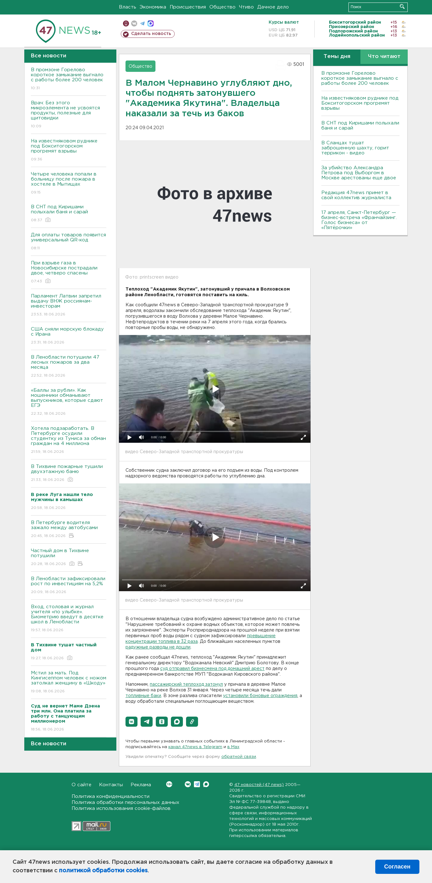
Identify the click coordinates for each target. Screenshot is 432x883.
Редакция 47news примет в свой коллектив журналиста (356, 195)
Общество (222, 7)
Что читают (384, 56)
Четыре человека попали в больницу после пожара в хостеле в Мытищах (68, 183)
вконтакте (134, 23)
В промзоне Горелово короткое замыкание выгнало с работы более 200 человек (68, 79)
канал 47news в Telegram (195, 747)
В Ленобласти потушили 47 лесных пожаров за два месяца (68, 366)
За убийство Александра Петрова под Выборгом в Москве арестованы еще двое (358, 173)
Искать (402, 6)
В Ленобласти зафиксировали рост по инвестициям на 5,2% (68, 586)
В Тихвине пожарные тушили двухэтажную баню (68, 473)
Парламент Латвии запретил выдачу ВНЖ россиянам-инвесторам (68, 305)
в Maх (233, 747)
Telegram (197, 784)
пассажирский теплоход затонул (186, 684)
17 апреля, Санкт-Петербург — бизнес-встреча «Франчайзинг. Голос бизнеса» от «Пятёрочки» (359, 220)
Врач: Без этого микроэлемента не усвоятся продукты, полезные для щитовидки (68, 115)
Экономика (153, 7)
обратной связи (238, 757)
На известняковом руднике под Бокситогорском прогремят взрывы (68, 150)
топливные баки (143, 696)
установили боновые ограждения (260, 696)
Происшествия (188, 7)
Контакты (111, 785)
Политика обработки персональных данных (125, 802)
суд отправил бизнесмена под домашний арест (212, 669)
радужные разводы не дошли (158, 647)
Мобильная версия (126, 23)
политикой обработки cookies (103, 870)
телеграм (142, 23)
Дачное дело (273, 7)
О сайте (81, 785)
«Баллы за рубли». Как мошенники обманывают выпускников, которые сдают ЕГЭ (68, 402)
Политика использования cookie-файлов (121, 808)
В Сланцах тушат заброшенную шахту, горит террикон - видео (355, 148)
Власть (127, 7)
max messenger (151, 23)
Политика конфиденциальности (110, 796)
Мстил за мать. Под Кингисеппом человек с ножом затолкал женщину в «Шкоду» (68, 682)
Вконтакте (169, 784)
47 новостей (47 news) (259, 785)
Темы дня (337, 56)
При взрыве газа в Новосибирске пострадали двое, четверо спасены (68, 272)
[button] (131, 722)
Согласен (397, 866)
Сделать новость (151, 34)
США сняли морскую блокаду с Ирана (68, 336)
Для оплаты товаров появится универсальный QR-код (68, 242)
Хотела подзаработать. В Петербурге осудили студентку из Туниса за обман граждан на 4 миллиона (68, 440)
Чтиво (246, 7)
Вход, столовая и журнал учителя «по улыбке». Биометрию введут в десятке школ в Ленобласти (68, 619)
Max (206, 784)
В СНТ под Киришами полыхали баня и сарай (68, 214)
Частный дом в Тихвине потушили (68, 558)
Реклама (141, 785)
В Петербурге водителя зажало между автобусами (68, 530)
